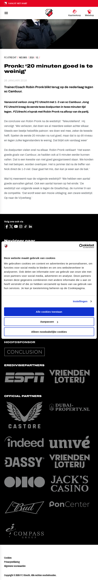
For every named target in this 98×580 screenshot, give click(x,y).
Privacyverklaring (12, 561)
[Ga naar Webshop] (89, 13)
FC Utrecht (10, 57)
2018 (32, 57)
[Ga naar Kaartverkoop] (74, 13)
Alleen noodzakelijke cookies (49, 331)
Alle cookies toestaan (49, 311)
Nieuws (23, 57)
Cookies (7, 557)
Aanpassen (49, 321)
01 (37, 57)
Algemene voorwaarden (15, 566)
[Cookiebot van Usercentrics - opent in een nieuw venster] (79, 246)
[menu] (6, 13)
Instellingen (80, 301)
